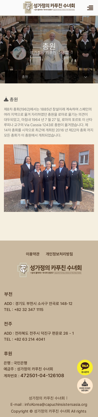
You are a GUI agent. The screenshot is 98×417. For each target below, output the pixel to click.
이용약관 (32, 254)
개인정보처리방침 (59, 254)
